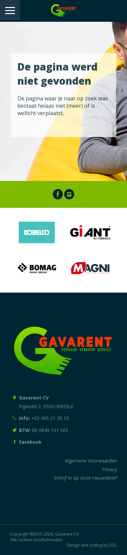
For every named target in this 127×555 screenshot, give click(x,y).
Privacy (109, 469)
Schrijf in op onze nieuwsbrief (85, 478)
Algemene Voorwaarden (91, 460)
